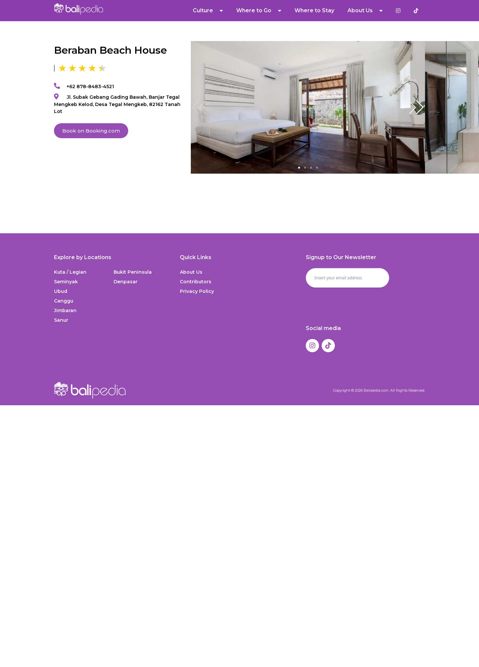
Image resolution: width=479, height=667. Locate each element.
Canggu (63, 301)
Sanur (61, 320)
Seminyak (66, 282)
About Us (365, 10)
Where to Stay (314, 10)
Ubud (60, 291)
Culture (208, 10)
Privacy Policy (197, 291)
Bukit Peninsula (133, 272)
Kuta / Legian (70, 272)
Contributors (195, 282)
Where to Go (258, 10)
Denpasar (125, 282)
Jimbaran (65, 310)
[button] (416, 107)
